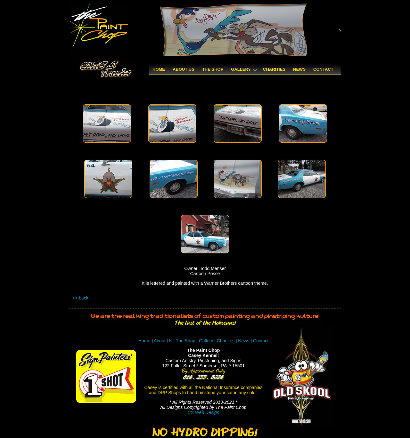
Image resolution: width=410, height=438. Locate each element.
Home (144, 340)
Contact (260, 340)
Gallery (206, 340)
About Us (163, 340)
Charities (225, 340)
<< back (80, 297)
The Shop (186, 340)
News (243, 340)
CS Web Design (203, 412)
